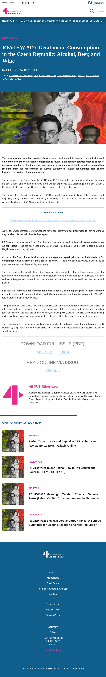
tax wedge (92, 75)
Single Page (45, 352)
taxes (17, 79)
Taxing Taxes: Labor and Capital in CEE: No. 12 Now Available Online (62, 443)
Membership (53, 577)
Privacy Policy (53, 609)
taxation (7, 79)
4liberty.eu (13, 70)
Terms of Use (53, 604)
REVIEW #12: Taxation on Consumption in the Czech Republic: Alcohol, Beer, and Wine (61, 21)
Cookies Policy (53, 615)
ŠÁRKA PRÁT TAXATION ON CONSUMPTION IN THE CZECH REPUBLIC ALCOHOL (53, 220)
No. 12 (81, 75)
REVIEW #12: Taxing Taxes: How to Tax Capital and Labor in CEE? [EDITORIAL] (62, 469)
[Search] (92, 11)
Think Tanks (53, 583)
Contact (53, 627)
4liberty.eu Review (20, 75)
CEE (36, 75)
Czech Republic (66, 75)
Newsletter (53, 594)
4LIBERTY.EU (50, 669)
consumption (47, 75)
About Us (53, 572)
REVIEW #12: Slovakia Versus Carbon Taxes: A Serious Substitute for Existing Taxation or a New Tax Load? (65, 522)
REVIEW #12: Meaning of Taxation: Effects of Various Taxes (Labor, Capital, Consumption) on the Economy (64, 496)
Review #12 (8, 21)
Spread (64, 352)
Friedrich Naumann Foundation (53, 588)
